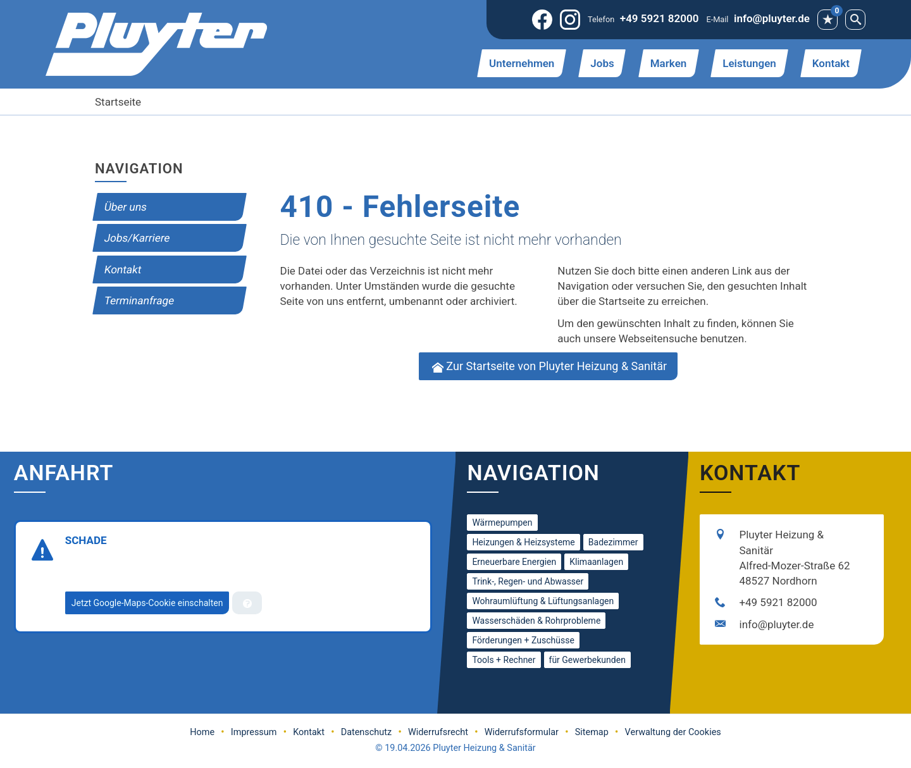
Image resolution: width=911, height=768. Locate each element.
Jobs (602, 63)
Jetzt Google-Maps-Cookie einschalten (147, 603)
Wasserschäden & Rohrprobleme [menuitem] (536, 621)
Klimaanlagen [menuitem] (596, 562)
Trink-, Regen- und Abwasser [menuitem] (527, 581)
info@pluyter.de (772, 18)
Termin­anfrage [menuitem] (139, 300)
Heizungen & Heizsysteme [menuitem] (523, 542)
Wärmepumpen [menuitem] (502, 522)
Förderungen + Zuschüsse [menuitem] (523, 640)
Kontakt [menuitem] (122, 269)
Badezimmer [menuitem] (613, 542)
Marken (668, 63)
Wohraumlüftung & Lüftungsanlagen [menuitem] (543, 601)
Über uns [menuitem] (125, 207)
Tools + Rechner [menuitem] (503, 660)
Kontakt (831, 63)
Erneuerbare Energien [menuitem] (514, 562)
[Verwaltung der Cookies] (247, 602)
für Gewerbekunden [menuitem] (587, 660)
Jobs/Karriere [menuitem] (137, 238)
